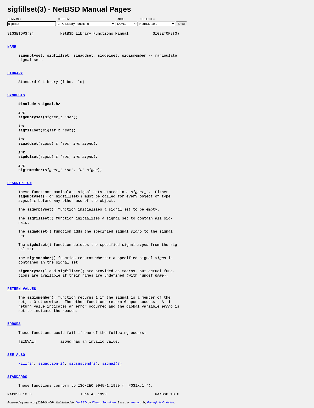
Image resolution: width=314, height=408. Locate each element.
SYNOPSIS (16, 95)
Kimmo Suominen (104, 402)
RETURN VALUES (21, 288)
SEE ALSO (16, 355)
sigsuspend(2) (83, 363)
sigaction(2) (51, 363)
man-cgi (136, 402)
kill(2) (26, 363)
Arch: (123, 19)
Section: (65, 19)
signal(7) (112, 363)
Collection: (148, 19)
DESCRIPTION (19, 183)
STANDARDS (17, 377)
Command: (16, 19)
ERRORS (14, 324)
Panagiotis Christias (160, 402)
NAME (11, 47)
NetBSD (81, 402)
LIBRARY (15, 73)
